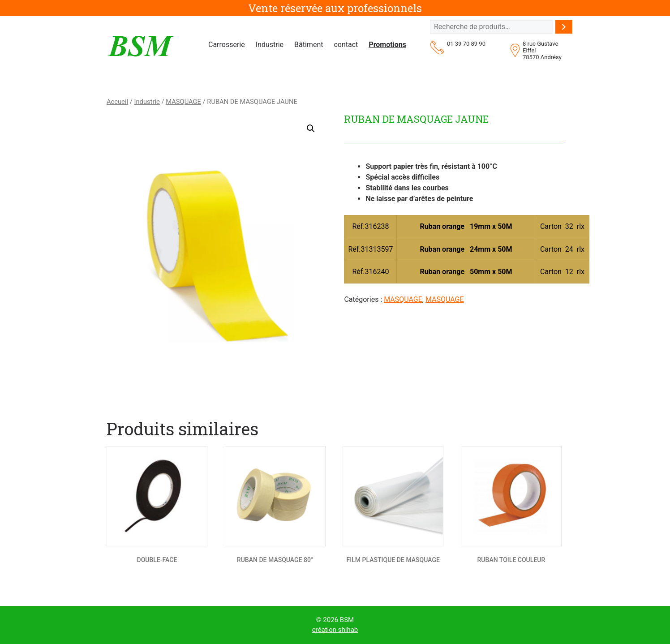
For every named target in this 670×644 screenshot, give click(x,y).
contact (346, 44)
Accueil (117, 102)
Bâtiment (308, 44)
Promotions (387, 44)
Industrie (269, 44)
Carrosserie (226, 44)
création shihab (335, 630)
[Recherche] (563, 27)
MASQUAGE (183, 102)
